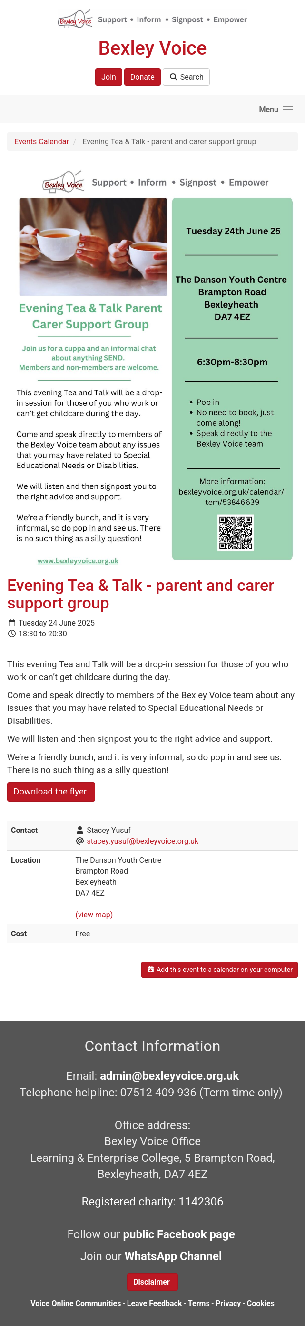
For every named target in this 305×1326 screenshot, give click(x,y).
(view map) (94, 914)
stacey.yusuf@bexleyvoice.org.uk (142, 841)
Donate (142, 77)
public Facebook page (179, 1234)
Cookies (261, 1303)
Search (186, 77)
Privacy (228, 1303)
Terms (199, 1303)
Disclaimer (152, 1282)
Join (108, 77)
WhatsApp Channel (175, 1256)
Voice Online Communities (75, 1303)
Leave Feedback (154, 1303)
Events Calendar (41, 141)
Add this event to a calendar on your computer (220, 969)
